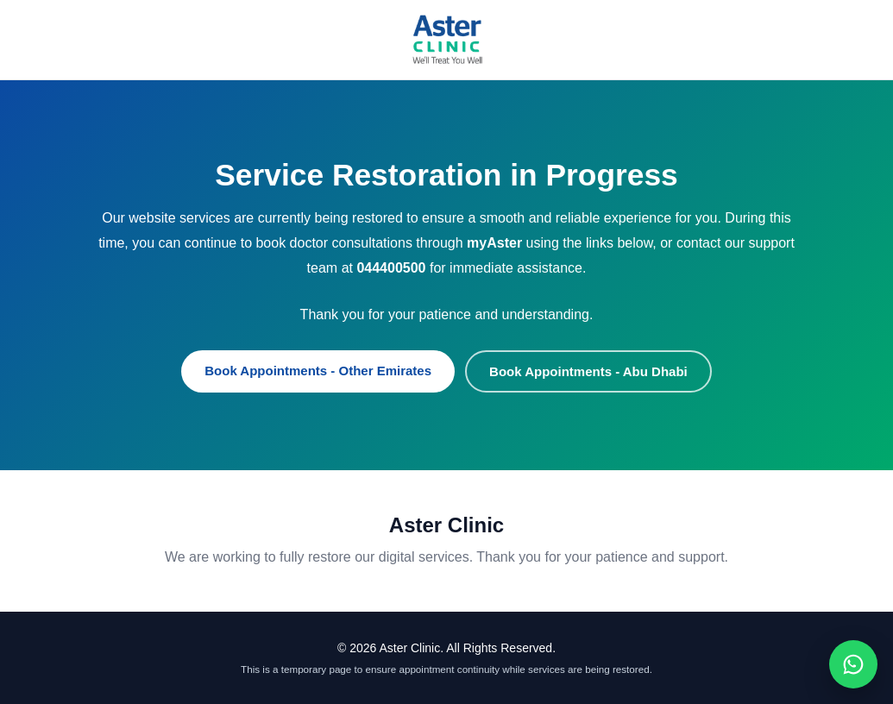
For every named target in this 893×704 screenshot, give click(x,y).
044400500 (390, 268)
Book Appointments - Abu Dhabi (588, 371)
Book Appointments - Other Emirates (317, 370)
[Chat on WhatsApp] (853, 664)
